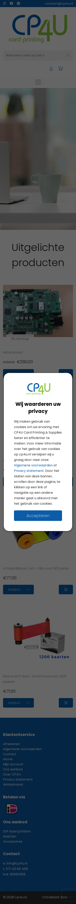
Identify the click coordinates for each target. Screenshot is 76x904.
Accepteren (38, 515)
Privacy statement (29, 470)
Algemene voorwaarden (33, 465)
